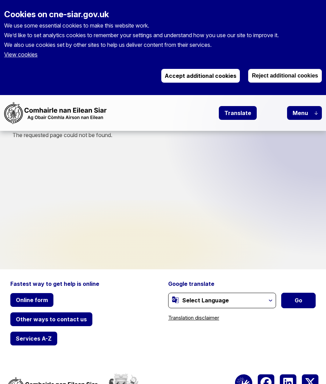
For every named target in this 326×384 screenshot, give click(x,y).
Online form (32, 300)
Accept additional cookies (200, 75)
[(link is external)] (175, 300)
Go (298, 300)
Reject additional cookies (285, 76)
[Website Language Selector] (222, 300)
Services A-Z (34, 338)
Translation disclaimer (193, 317)
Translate (237, 113)
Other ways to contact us (51, 319)
